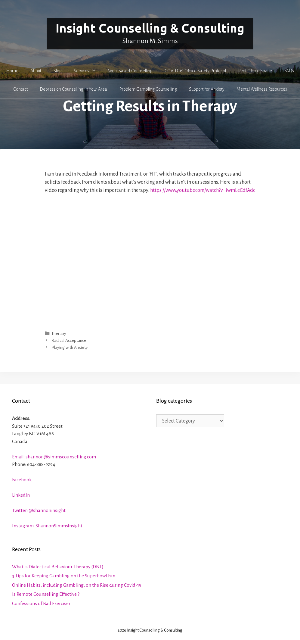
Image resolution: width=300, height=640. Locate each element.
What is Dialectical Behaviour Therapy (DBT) (58, 566)
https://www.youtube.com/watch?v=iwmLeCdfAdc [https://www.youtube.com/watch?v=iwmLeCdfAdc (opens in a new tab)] (202, 190)
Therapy (58, 333)
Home (12, 70)
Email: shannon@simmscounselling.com (54, 456)
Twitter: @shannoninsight (39, 510)
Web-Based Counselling (130, 70)
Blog (57, 70)
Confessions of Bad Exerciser (41, 603)
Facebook (22, 479)
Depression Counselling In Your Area (73, 89)
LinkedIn (21, 495)
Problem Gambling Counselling (148, 89)
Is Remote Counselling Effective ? (45, 594)
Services (88, 71)
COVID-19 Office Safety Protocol (195, 70)
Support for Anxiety (206, 89)
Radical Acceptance (68, 340)
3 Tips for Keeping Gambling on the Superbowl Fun (63, 575)
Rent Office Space (255, 70)
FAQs (289, 70)
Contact (20, 89)
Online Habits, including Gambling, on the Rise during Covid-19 (76, 585)
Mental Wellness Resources (262, 89)
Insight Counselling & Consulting (150, 28)
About (35, 70)
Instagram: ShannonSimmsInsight (47, 525)
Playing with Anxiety (69, 347)
